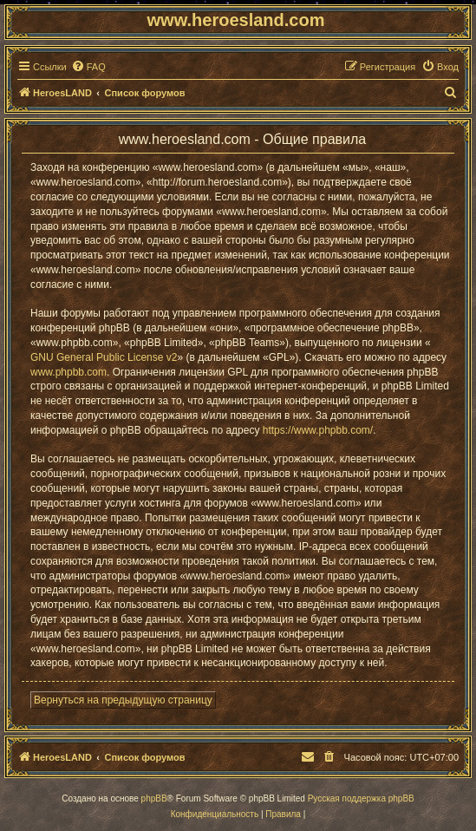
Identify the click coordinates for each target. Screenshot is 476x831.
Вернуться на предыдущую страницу (123, 700)
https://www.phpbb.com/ (318, 430)
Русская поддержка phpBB (361, 798)
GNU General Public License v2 (103, 357)
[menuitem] (88, 66)
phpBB (154, 798)
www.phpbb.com (68, 372)
